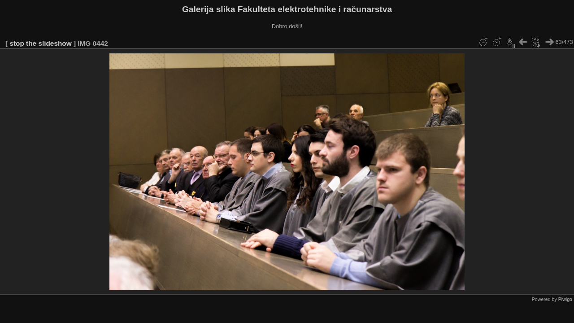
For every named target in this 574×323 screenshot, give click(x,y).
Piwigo (565, 299)
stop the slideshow (40, 43)
